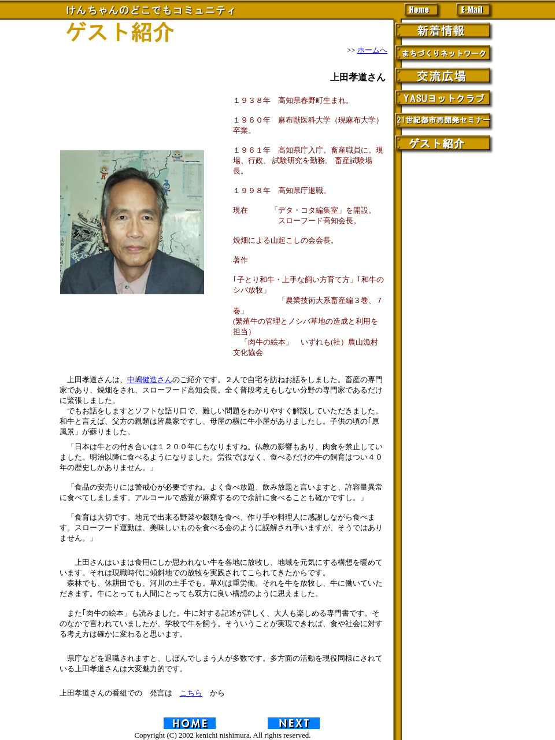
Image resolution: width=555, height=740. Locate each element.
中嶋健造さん (149, 379)
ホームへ (372, 50)
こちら (191, 693)
